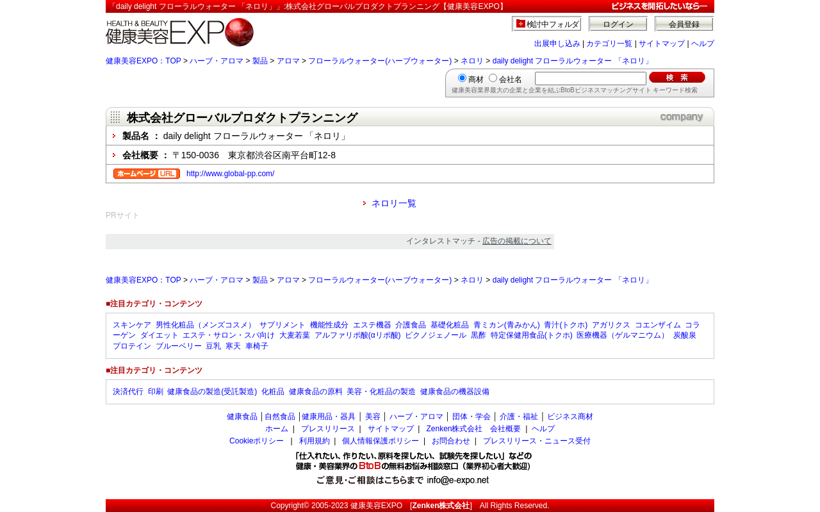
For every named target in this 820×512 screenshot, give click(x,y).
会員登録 (684, 24)
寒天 (233, 346)
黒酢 (478, 335)
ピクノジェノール (435, 335)
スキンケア (132, 324)
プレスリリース (328, 428)
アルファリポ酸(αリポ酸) (358, 335)
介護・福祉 (519, 416)
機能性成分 (329, 324)
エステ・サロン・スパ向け (229, 335)
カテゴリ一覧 (609, 43)
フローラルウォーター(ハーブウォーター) (380, 60)
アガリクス (611, 324)
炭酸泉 (684, 335)
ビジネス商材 (570, 416)
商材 (476, 79)
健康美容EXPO (376, 505)
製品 (260, 60)
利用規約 (314, 440)
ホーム (276, 428)
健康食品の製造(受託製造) (212, 391)
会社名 (510, 79)
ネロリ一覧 (394, 203)
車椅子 (256, 346)
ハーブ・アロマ (216, 60)
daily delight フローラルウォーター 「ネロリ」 (573, 60)
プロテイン (132, 346)
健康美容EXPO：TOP (143, 60)
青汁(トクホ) (565, 324)
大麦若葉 (294, 335)
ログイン (618, 24)
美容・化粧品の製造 (381, 391)
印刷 (155, 391)
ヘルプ (702, 43)
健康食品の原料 (316, 391)
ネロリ (472, 60)
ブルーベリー (179, 346)
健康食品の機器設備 (454, 391)
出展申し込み (557, 43)
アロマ (288, 60)
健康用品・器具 (329, 416)
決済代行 (128, 391)
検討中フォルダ (553, 24)
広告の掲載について (517, 240)
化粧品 (272, 391)
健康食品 (242, 416)
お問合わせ (451, 440)
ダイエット (159, 335)
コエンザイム (658, 324)
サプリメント (282, 324)
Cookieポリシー (256, 440)
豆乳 (213, 346)
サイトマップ (662, 43)
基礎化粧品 (449, 324)
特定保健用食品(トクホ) (532, 335)
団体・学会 (471, 416)
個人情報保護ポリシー (380, 440)
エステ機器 (372, 324)
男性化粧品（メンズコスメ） (206, 324)
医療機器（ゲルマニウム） (623, 335)
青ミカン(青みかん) (506, 324)
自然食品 (280, 416)
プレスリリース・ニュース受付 (537, 440)
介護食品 (410, 324)
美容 (373, 416)
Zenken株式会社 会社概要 (473, 428)
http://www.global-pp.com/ (230, 173)
